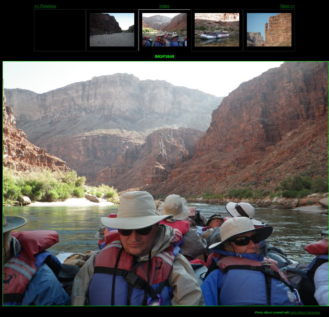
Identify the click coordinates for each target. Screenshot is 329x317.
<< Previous (45, 6)
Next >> (287, 6)
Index (164, 6)
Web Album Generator (305, 312)
